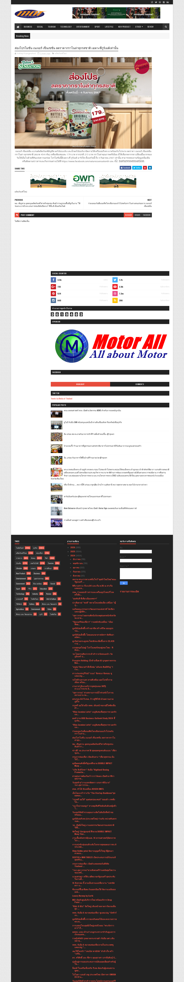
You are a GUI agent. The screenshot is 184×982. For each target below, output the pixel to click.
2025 (73, 313)
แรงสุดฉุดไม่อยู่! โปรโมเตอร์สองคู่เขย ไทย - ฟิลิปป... (92, 411)
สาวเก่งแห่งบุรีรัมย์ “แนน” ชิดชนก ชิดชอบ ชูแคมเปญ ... (92, 437)
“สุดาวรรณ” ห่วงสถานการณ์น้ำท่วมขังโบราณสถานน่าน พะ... (92, 456)
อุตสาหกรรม (38, 341)
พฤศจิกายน (78, 325)
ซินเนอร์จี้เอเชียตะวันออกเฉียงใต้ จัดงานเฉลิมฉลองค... (94, 653)
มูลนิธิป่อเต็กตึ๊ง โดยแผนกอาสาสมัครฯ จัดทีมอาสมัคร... (93, 398)
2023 (73, 944)
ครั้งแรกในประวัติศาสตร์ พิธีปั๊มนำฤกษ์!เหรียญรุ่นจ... (94, 761)
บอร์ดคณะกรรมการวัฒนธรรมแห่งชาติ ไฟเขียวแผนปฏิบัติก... (93, 372)
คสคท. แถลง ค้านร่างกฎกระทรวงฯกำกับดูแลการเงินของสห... (93, 695)
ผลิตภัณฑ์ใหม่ (61, 59)
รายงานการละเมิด (129, 354)
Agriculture (20, 371)
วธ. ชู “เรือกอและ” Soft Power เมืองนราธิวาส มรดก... (92, 891)
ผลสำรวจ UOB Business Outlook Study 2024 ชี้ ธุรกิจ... (93, 482)
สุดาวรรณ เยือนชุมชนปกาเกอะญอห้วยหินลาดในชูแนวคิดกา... (94, 874)
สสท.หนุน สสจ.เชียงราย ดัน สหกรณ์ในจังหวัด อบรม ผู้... (92, 829)
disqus (103, 207)
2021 (72, 952)
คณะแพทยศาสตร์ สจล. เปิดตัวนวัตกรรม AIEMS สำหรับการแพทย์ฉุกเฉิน (152, 161)
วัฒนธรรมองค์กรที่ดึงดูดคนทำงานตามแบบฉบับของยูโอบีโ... (93, 774)
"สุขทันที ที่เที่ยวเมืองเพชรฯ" (84, 361)
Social (40, 26)
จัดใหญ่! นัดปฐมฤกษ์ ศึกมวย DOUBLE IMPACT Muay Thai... (92, 595)
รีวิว (30, 351)
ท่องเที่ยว (39, 315)
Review (150, 26)
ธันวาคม (77, 321)
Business (28, 26)
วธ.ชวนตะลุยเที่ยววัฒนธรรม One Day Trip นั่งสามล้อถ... (94, 898)
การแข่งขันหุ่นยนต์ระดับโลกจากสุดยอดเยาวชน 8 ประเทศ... (94, 608)
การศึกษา (48, 331)
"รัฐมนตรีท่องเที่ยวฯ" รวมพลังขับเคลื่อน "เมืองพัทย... (92, 385)
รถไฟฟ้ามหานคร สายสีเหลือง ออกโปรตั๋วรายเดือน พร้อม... (92, 443)
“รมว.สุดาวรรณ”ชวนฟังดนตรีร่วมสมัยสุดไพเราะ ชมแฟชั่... (94, 634)
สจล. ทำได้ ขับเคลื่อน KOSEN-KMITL (88, 551)
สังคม (33, 320)
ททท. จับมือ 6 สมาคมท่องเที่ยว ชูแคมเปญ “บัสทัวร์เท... (94, 676)
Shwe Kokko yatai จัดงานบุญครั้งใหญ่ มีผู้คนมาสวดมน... (92, 614)
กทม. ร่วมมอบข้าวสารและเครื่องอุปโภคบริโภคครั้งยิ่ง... (93, 356)
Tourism (52, 26)
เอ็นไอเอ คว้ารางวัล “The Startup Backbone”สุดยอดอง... (93, 556)
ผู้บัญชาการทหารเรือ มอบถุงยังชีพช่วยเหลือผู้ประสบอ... (93, 885)
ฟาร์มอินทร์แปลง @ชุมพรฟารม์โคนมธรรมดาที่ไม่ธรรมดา (151, 263)
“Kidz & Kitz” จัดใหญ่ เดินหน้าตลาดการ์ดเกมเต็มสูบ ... (94, 670)
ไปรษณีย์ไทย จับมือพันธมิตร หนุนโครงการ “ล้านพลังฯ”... (93, 768)
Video (49, 371)
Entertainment (83, 26)
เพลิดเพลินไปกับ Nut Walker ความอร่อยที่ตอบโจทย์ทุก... (92, 748)
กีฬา (46, 320)
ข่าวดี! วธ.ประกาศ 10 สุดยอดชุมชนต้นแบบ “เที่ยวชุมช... (94, 514)
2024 (73, 318)
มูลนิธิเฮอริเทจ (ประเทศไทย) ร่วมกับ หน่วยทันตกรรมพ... (94, 582)
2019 (72, 960)
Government (20, 346)
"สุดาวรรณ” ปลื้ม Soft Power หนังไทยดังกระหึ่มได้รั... (93, 842)
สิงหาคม (77, 338)
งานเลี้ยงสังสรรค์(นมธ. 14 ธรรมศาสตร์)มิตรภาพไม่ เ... (93, 601)
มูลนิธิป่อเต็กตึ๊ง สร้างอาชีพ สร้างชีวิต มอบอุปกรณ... (92, 392)
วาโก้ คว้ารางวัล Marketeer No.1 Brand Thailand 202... (93, 755)
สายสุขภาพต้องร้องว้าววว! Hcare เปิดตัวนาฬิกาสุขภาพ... (93, 540)
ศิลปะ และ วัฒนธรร (49, 366)
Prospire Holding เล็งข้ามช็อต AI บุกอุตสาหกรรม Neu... (94, 424)
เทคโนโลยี (34, 325)
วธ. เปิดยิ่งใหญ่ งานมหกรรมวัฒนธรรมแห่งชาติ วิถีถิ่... (93, 589)
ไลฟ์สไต (53, 376)
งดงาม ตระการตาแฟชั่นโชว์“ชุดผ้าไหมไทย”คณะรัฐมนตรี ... (94, 343)
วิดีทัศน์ (19, 366)
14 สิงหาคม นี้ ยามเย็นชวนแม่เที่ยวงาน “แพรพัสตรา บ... (93, 646)
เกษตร (33, 331)
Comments (157, 133)
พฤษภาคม (77, 922)
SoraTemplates (28, 978)
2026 (73, 309)
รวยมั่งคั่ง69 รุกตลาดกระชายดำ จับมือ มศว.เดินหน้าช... (93, 702)
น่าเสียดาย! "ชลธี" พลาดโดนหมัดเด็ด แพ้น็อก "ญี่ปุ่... (94, 366)
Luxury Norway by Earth (82, 658)
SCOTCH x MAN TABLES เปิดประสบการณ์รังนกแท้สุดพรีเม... (94, 621)
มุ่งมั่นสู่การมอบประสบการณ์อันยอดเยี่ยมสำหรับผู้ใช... (94, 725)
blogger (94, 207)
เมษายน (77, 926)
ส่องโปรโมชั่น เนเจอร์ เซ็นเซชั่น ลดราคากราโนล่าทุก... (93, 501)
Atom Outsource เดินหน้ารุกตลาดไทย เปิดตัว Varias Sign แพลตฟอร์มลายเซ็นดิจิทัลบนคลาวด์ (152, 276)
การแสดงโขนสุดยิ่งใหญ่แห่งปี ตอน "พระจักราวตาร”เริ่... (93, 689)
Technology (66, 26)
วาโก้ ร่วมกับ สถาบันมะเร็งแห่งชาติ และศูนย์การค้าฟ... (93, 800)
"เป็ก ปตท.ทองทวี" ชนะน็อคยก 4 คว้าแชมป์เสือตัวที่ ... (94, 855)
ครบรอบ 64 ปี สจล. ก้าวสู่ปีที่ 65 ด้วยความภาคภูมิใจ (92, 462)
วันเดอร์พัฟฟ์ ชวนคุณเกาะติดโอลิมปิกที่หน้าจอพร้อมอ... (92, 576)
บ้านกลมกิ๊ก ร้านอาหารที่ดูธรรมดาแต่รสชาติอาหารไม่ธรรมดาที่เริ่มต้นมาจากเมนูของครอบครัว (152, 198)
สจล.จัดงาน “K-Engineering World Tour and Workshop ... (92, 787)
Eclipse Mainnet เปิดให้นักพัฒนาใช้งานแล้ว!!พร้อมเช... (92, 868)
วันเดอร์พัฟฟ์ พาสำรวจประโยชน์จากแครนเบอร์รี (94, 743)
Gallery (31, 366)
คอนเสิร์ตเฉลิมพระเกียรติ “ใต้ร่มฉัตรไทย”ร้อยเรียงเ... (92, 806)
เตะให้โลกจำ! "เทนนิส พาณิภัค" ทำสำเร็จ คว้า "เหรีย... (92, 715)
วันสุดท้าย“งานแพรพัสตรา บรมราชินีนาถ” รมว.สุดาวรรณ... (91, 546)
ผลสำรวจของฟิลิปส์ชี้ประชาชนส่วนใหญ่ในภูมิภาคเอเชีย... (91, 793)
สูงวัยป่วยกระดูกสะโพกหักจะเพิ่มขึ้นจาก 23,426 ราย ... (93, 405)
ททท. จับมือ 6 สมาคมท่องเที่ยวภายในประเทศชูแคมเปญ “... (92, 708)
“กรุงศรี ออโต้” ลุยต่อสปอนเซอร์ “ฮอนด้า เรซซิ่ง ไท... (93, 563)
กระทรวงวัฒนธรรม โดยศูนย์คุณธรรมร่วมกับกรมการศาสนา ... (94, 849)
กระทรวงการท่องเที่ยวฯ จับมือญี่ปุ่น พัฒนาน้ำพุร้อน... (92, 908)
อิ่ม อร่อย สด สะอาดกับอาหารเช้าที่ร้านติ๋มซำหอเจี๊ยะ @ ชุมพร (152, 185)
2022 (73, 948)
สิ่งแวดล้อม (37, 346)
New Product (124, 26)
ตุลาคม (76, 329)
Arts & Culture (51, 361)
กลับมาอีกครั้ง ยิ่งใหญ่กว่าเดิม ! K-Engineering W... (94, 903)
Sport (97, 26)
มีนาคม (76, 931)
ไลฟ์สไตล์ (19, 310)
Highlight (134, 133)
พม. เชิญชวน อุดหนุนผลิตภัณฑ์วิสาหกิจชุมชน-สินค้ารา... (93, 507)
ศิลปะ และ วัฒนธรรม (24, 376)
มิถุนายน (77, 918)
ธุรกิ (41, 376)
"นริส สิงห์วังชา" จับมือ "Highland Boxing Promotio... (90, 533)
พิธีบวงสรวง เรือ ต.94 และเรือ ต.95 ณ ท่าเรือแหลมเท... (92, 349)
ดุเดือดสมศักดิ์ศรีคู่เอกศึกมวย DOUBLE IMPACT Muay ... (92, 527)
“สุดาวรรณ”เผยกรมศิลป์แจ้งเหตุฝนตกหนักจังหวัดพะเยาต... (94, 379)
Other (138, 26)
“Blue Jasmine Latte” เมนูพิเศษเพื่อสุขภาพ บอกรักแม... (94, 475)
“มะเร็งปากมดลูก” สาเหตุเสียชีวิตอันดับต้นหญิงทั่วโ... (94, 569)
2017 (72, 965)
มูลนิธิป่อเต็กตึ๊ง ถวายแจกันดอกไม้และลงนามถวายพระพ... (94, 683)
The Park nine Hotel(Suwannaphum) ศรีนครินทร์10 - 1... (88, 862)
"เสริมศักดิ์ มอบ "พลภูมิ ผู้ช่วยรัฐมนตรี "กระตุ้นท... (94, 879)
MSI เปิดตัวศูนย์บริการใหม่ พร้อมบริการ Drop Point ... (92, 663)
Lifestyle (109, 26)
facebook (112, 207)
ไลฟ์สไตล (34, 361)
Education (43, 351)
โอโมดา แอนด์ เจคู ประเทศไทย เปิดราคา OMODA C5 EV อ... (94, 738)
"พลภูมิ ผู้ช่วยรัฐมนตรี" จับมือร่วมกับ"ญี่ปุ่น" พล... (93, 824)
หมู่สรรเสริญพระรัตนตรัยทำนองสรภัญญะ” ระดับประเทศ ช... (94, 819)
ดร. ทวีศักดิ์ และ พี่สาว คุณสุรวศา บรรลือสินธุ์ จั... (94, 720)
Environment (35, 371)
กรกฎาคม (77, 914)
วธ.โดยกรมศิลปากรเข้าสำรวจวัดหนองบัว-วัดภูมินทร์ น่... (92, 418)
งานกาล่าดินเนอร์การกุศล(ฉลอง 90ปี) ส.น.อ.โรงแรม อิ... (89, 450)
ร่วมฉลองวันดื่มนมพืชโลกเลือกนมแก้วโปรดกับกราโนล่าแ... (92, 495)
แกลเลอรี (19, 361)
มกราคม (77, 939)
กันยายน (77, 334)
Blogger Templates (52, 978)
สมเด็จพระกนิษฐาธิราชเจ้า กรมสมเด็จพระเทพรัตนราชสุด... (92, 813)
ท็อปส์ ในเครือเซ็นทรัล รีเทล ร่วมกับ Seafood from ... (92, 780)
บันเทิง (18, 325)
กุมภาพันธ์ (77, 935)
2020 (73, 956)
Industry (35, 356)
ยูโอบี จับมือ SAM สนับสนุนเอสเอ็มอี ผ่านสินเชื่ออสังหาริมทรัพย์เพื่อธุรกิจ (152, 173)
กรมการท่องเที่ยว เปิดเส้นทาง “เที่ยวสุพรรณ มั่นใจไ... (93, 520)
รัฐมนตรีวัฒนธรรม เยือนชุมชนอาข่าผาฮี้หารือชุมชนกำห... (94, 836)
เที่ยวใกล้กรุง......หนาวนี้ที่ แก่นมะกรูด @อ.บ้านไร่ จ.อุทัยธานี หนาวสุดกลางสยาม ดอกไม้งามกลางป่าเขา (151, 252)
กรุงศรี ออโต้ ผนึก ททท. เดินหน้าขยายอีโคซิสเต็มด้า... (94, 469)
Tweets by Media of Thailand (133, 147)
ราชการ (19, 320)
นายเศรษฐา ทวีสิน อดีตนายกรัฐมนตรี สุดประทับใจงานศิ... (93, 640)
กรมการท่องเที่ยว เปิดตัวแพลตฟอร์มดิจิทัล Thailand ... (90, 627)
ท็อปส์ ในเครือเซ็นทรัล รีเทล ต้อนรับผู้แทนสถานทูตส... (93, 731)
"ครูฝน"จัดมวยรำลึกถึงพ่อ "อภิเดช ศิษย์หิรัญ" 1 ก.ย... (92, 430)
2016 (72, 969)
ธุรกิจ (35, 310)
